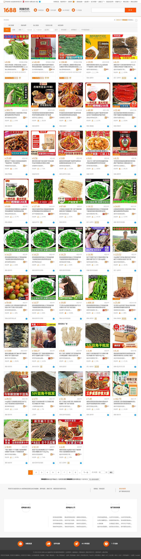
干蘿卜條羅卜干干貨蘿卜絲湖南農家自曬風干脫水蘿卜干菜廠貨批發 (16, 451)
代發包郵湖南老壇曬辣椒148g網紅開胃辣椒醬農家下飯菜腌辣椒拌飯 (16, 210)
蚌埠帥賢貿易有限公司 (11, 310)
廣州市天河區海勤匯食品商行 (11, 358)
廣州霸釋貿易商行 (10, 262)
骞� (25, 69)
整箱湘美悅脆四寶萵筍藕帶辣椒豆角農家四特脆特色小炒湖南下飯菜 (124, 354)
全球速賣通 (35, 555)
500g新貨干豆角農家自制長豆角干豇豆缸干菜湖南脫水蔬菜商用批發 (16, 402)
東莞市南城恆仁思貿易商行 (93, 310)
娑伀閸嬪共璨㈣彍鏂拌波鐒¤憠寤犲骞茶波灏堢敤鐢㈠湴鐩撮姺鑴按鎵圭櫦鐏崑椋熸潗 (43, 66)
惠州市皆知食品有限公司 (65, 358)
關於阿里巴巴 (90, 552)
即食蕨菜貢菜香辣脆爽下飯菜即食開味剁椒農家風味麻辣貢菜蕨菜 (70, 114)
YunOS (91, 555)
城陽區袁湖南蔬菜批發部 (83, 517)
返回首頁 (85, 479)
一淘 (56, 555)
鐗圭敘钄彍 (22, 72)
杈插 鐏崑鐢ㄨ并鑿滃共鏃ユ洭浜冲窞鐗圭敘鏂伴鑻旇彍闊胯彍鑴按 (16, 66)
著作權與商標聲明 (58, 552)
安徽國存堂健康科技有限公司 (38, 166)
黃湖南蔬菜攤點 (57, 517)
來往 (116, 555)
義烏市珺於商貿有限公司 (120, 262)
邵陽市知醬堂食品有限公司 (120, 117)
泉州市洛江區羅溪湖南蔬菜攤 (73, 520)
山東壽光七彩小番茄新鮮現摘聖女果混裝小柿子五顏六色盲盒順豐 (16, 306)
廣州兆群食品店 (64, 214)
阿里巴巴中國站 (26, 555)
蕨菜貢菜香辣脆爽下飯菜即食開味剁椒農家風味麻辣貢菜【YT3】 (70, 162)
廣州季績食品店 (37, 262)
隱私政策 (82, 552)
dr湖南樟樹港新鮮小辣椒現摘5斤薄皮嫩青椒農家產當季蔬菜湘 (16, 114)
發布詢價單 (122, 488)
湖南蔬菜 (101, 488)
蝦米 (78, 555)
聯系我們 (98, 552)
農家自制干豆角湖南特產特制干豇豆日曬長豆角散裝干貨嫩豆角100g (124, 66)
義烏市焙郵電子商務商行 (93, 358)
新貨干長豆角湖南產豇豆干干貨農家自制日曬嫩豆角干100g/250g (43, 451)
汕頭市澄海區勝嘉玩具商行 (129, 517)
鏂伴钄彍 (15, 72)
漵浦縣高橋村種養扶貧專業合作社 (119, 520)
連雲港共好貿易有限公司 (116, 526)
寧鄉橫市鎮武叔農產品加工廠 (11, 166)
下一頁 (85, 472)
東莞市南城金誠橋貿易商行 (38, 358)
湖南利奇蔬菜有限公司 (59, 526)
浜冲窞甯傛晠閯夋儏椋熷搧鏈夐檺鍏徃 (38, 69)
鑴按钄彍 (8, 72)
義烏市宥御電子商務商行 (65, 454)
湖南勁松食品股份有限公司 (120, 310)
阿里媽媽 (72, 555)
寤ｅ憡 (25, 67)
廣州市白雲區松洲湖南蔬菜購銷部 (86, 520)
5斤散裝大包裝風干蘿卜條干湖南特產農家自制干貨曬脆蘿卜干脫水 (70, 210)
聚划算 (52, 555)
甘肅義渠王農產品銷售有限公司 (118, 523)
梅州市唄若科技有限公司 (120, 406)
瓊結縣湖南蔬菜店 (70, 517)
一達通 (132, 555)
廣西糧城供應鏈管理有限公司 (65, 166)
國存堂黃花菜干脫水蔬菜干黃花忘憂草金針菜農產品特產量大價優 (43, 162)
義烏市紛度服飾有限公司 (104, 526)
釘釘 (120, 555)
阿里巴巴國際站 (15, 555)
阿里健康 (126, 555)
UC (107, 555)
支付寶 (111, 555)
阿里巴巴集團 (5, 555)
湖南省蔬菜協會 (69, 523)
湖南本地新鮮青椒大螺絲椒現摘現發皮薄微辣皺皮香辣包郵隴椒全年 (43, 210)
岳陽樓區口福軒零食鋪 (65, 117)
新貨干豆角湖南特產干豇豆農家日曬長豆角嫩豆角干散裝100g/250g (97, 354)
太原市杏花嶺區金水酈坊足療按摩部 (120, 517)
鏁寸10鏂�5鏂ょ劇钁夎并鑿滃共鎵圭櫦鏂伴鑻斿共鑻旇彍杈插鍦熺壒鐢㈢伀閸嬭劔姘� (70, 66)
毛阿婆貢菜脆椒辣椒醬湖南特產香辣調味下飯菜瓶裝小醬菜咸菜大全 (124, 162)
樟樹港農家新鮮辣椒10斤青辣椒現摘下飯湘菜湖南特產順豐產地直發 (97, 210)
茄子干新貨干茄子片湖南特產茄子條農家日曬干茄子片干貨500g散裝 (97, 258)
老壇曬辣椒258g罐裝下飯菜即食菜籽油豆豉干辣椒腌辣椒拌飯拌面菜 (97, 114)
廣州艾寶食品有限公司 (93, 406)
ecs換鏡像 (100, 523)
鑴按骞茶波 (42, 72)
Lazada (137, 555)
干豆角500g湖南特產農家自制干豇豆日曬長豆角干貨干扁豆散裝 (70, 306)
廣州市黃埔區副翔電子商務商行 (120, 214)
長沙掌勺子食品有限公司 (65, 310)
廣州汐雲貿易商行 (37, 454)
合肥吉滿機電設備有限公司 (105, 520)
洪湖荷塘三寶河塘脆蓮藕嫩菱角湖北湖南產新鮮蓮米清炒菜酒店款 (124, 402)
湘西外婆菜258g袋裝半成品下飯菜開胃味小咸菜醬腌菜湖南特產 (70, 451)
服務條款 (75, 552)
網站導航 (105, 552)
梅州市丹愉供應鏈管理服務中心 (11, 454)
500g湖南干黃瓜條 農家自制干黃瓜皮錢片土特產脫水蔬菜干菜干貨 (125, 258)
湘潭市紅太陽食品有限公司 (38, 117)
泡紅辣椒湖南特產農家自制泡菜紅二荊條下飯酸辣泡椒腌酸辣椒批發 (124, 114)
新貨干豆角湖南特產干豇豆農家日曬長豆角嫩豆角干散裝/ (43, 402)
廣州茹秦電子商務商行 (65, 262)
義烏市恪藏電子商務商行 (120, 69)
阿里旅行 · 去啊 (64, 555)
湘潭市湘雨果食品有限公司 (93, 69)
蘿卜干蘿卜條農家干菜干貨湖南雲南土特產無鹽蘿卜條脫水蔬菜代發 (70, 354)
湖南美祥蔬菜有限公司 (71, 526)
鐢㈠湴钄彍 (50, 72)
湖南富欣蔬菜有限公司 (83, 523)
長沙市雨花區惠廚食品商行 (120, 358)
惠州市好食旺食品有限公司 (65, 406)
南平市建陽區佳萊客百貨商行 (38, 214)
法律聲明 (68, 552)
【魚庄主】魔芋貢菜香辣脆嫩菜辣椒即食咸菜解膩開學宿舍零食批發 (97, 162)
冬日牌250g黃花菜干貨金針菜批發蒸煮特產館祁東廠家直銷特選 (124, 306)
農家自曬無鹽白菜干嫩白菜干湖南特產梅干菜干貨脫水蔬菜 (16, 354)
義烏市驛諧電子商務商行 (93, 214)
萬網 (103, 555)
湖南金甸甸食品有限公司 (93, 117)
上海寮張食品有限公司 (38, 406)
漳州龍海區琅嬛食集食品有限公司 (93, 166)
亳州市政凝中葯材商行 (93, 262)
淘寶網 (42, 555)
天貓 (47, 555)
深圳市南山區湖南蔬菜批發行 (61, 520)
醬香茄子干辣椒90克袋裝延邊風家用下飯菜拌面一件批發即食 (16, 162)
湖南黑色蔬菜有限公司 (83, 526)
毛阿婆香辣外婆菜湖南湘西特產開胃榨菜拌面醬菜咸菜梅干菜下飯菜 (43, 114)
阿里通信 (97, 555)
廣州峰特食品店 (9, 406)
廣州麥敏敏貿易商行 (11, 117)
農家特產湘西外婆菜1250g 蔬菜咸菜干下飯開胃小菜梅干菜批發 (97, 66)
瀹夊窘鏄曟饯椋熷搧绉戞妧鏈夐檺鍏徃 (11, 69)
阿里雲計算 (84, 555)
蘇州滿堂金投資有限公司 (128, 526)
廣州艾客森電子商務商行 (38, 310)
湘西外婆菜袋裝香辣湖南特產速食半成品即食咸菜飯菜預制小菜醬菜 (97, 402)
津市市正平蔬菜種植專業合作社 (130, 523)
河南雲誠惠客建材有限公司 (105, 517)
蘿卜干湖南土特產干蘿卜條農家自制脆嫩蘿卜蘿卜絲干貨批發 (70, 402)
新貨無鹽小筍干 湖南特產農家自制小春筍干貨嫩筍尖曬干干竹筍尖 (43, 354)
